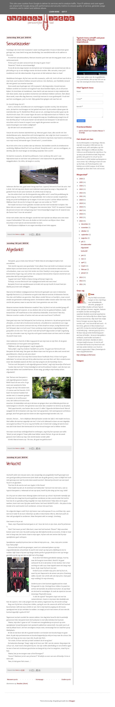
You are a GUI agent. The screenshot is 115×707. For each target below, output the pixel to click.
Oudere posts (66, 679)
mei (82, 259)
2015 (81, 217)
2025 (81, 182)
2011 (81, 284)
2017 (81, 210)
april (83, 262)
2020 (81, 200)
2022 (81, 193)
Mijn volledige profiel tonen (86, 355)
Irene (92, 294)
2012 (81, 281)
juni (82, 255)
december (85, 224)
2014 (81, 221)
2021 (81, 196)
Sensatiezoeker (18, 44)
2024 (81, 186)
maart (83, 266)
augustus (84, 238)
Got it (64, 12)
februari (84, 269)
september (85, 235)
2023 (81, 189)
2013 (81, 277)
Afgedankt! (14, 250)
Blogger (72, 701)
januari (83, 273)
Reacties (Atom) (22, 684)
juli (82, 242)
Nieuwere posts (12, 679)
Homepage (39, 679)
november (85, 228)
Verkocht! (13, 464)
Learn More (54, 12)
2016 (81, 214)
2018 (81, 207)
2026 (81, 179)
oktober (84, 231)
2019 (81, 203)
